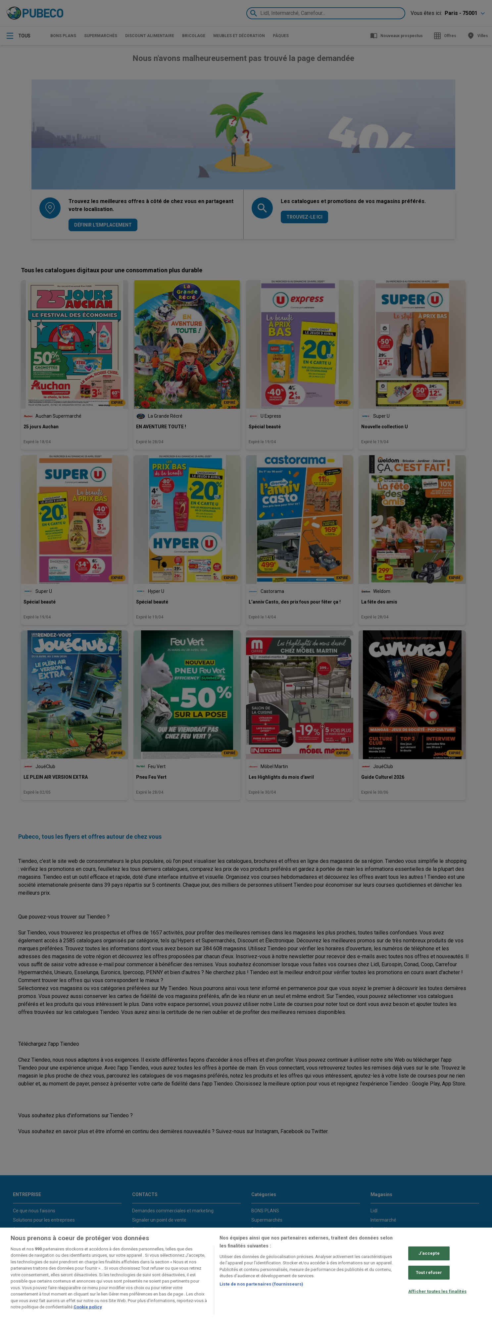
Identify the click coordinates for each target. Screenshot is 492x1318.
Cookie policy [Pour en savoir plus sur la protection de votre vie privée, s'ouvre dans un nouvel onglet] (88, 1306)
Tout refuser (429, 1272)
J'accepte (429, 1253)
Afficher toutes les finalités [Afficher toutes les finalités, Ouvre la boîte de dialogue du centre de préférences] (437, 1291)
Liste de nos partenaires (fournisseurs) (261, 1284)
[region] (246, 1273)
